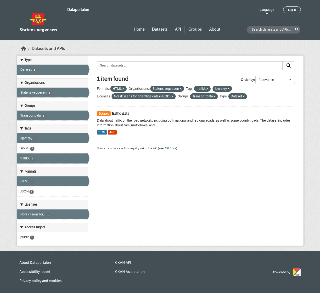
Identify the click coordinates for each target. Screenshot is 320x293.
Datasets (160, 29)
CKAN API (123, 262)
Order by (247, 80)
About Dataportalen (35, 262)
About (214, 29)
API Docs (170, 148)
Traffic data (120, 113)
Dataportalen (78, 9)
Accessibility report (34, 272)
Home (139, 29)
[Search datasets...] (190, 65)
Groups (195, 29)
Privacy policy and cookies (40, 281)
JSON (112, 132)
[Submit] (288, 65)
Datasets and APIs (48, 48)
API (178, 29)
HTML (102, 132)
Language (267, 10)
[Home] (23, 48)
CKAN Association (130, 272)
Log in (292, 9)
